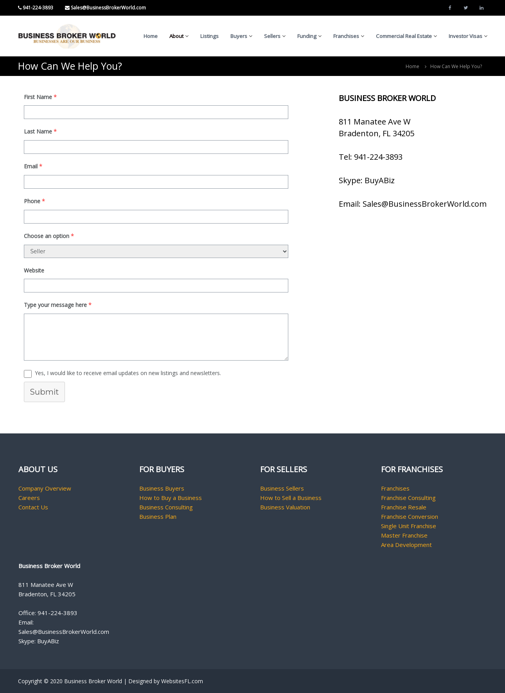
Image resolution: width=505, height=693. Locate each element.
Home (151, 36)
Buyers (238, 36)
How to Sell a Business (291, 498)
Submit (44, 392)
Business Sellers (282, 488)
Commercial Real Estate (404, 36)
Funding (306, 36)
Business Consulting (166, 507)
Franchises (346, 36)
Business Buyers (161, 488)
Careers (29, 498)
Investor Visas (465, 36)
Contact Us (33, 507)
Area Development (406, 545)
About (176, 36)
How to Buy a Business (170, 498)
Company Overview (44, 488)
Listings (209, 36)
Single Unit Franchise (408, 526)
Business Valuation (285, 507)
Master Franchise (404, 535)
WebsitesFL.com (182, 681)
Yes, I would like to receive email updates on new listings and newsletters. (128, 373)
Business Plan (157, 516)
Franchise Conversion (409, 516)
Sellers (272, 36)
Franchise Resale (403, 507)
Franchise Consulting (408, 498)
